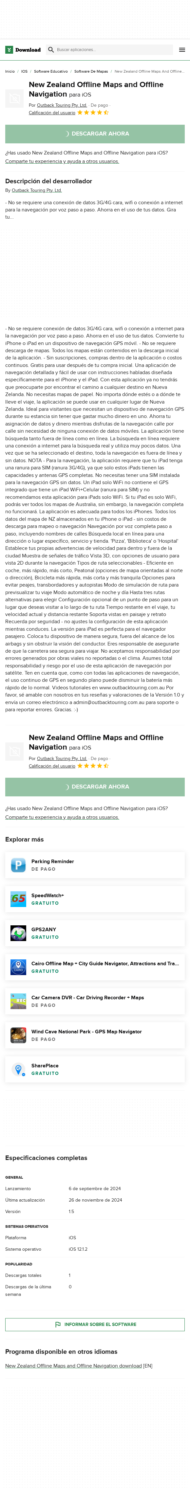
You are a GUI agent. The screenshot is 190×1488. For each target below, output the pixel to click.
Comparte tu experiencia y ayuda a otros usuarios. (62, 161)
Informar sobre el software (95, 1325)
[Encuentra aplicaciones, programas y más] (109, 50)
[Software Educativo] (51, 71)
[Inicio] (10, 71)
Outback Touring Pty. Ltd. (37, 190)
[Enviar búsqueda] (51, 50)
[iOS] (24, 71)
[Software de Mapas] (91, 71)
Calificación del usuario (69, 112)
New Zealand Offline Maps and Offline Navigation (96, 89)
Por (58, 105)
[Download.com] (23, 50)
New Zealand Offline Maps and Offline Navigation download (73, 1366)
